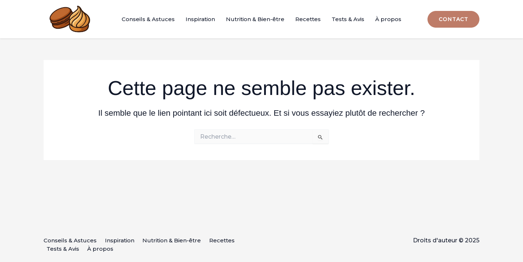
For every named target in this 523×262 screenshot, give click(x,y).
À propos (388, 19)
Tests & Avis (348, 19)
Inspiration (200, 19)
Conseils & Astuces (148, 19)
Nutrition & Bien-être (255, 19)
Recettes (308, 19)
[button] (453, 19)
